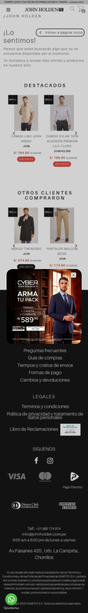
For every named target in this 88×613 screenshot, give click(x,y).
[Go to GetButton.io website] (11, 608)
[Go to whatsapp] (11, 599)
